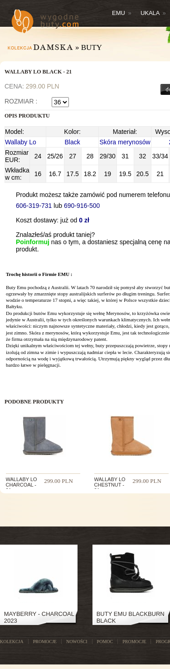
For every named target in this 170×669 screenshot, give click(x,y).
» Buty (88, 47)
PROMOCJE (45, 641)
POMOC (105, 641)
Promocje (134, 641)
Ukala (153, 13)
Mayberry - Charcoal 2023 (39, 617)
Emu (121, 13)
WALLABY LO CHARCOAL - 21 (21, 485)
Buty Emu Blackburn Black (131, 617)
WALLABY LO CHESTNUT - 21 (110, 485)
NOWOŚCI (76, 641)
